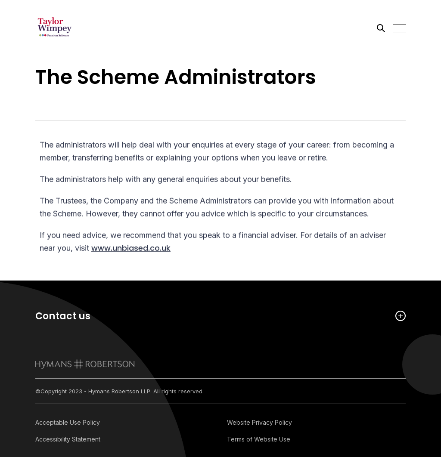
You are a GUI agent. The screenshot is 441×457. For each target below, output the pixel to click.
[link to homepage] (85, 364)
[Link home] (74, 28)
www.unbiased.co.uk (131, 249)
